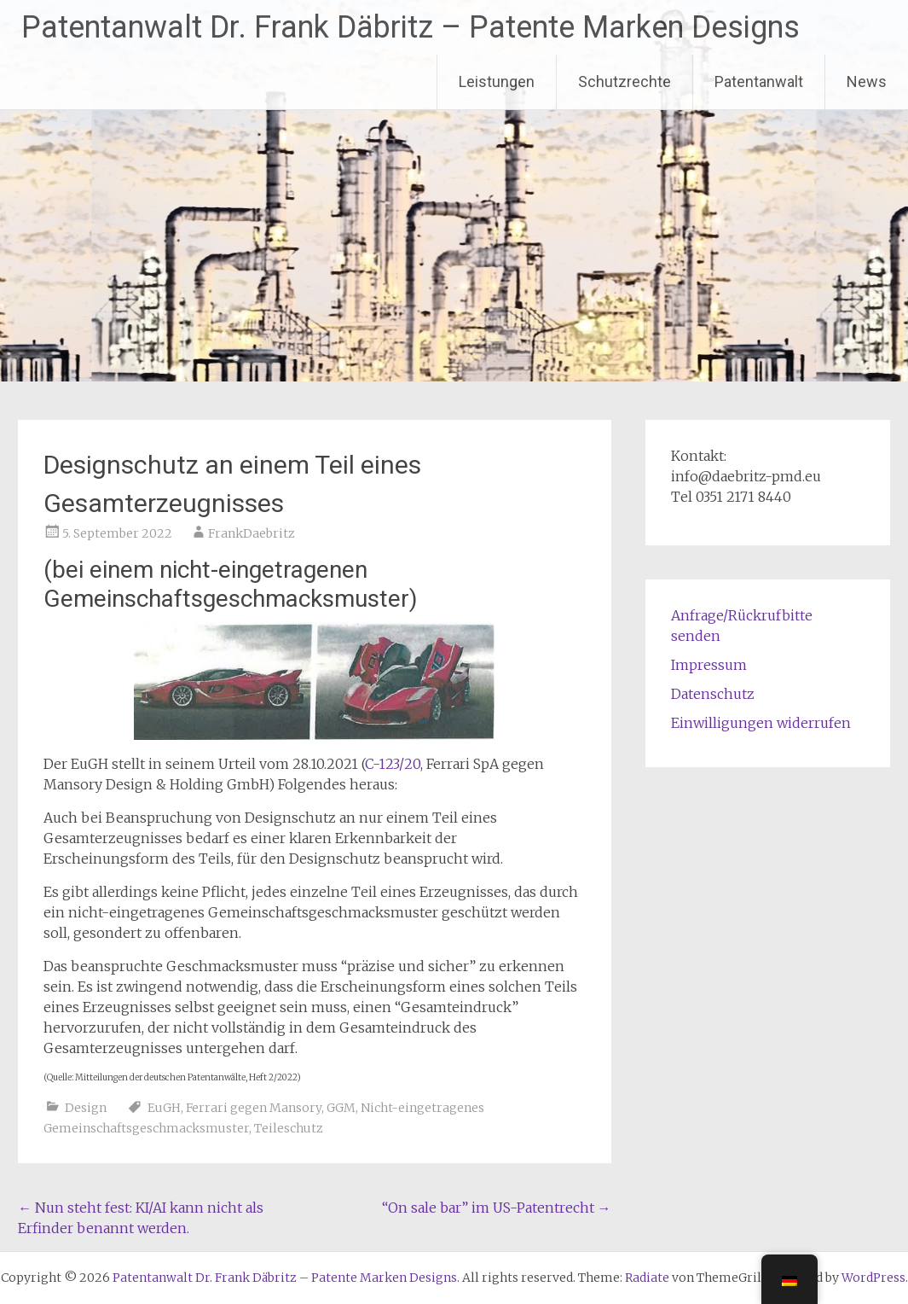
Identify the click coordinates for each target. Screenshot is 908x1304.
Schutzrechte (624, 81)
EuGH (164, 1107)
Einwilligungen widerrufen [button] (761, 722)
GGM (341, 1107)
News (867, 81)
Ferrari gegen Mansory (253, 1107)
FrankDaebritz (251, 533)
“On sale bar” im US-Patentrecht (496, 1207)
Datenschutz (713, 693)
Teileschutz (288, 1128)
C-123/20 (392, 763)
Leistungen (497, 81)
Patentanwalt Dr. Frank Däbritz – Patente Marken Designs (410, 27)
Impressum (709, 664)
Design (86, 1107)
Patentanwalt (758, 81)
